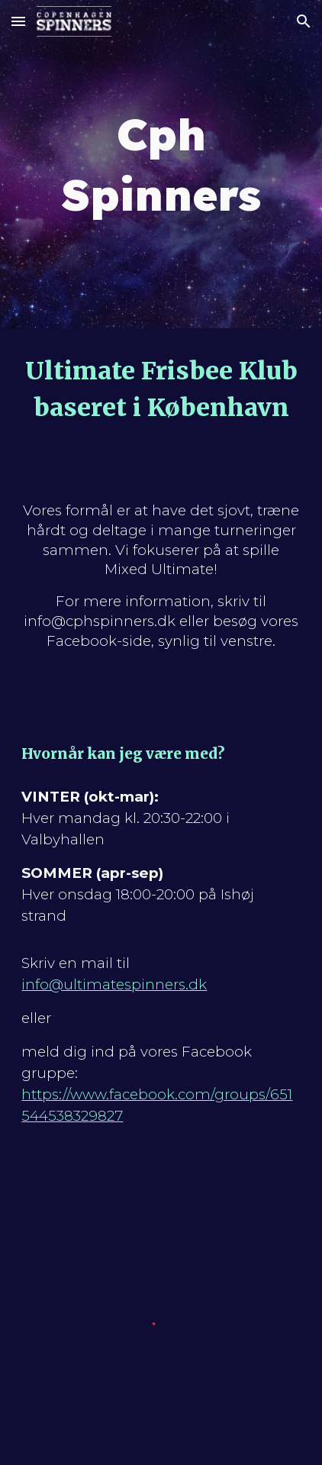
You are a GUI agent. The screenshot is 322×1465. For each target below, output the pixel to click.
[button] (18, 21)
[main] (160, 164)
